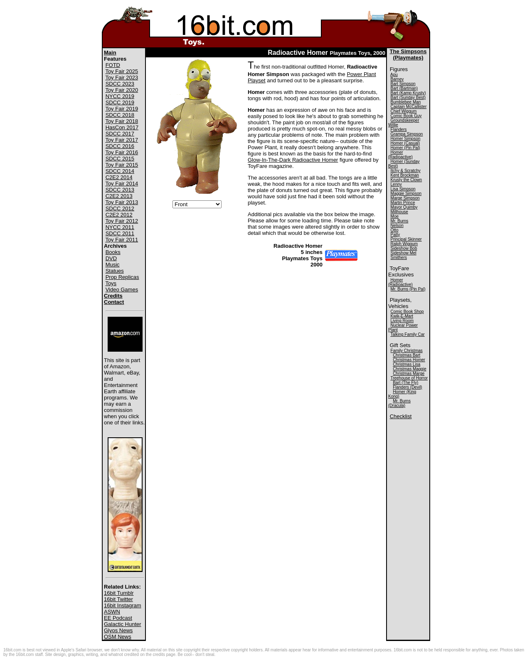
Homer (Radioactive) (400, 154)
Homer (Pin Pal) (405, 147)
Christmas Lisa (406, 364)
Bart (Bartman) (404, 88)
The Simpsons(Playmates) (408, 54)
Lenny (396, 184)
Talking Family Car (407, 334)
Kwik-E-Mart (402, 316)
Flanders (399, 129)
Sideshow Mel (403, 253)
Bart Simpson (403, 83)
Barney (397, 79)
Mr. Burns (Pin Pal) (408, 289)
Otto (395, 230)
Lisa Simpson (403, 189)
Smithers (399, 257)
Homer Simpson (406, 138)
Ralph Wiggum (404, 244)
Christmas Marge (408, 373)
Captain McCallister (409, 106)
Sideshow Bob (404, 248)
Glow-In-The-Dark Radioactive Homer (293, 160)
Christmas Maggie (409, 369)
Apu (394, 74)
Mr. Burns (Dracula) (399, 403)
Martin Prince (403, 202)
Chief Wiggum (404, 111)
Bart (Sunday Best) (408, 97)
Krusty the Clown (406, 179)
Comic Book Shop (407, 311)
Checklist (401, 416)
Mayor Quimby (404, 207)
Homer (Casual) (405, 143)
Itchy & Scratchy (406, 170)
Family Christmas (407, 350)
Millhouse (399, 212)
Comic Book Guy (406, 115)
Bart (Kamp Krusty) (408, 93)
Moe (395, 216)
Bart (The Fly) (405, 382)
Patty (395, 234)
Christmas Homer (409, 359)
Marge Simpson (405, 198)
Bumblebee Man (406, 102)
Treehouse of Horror (409, 378)
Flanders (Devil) (407, 387)
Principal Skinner (406, 239)
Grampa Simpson (407, 134)
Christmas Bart (406, 355)
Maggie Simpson (406, 193)
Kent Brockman (405, 175)
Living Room (402, 320)
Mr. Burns (400, 221)
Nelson (397, 225)
